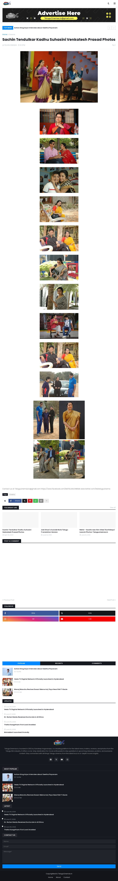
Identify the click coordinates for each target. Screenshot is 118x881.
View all (113, 507)
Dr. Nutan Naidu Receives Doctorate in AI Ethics (24, 717)
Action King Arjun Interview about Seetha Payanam (35, 28)
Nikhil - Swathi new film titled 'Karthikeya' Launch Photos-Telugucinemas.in (97, 531)
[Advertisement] (59, 641)
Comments (97, 663)
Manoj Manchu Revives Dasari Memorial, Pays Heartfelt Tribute (40, 689)
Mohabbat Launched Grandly (16, 732)
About (58, 877)
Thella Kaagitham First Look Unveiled (20, 725)
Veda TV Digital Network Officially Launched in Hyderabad (39, 679)
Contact (67, 877)
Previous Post (9, 600)
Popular (21, 663)
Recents (59, 663)
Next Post (110, 600)
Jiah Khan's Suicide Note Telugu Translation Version (54, 531)
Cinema (12, 34)
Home (4, 34)
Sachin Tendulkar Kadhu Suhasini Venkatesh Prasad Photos (16, 531)
